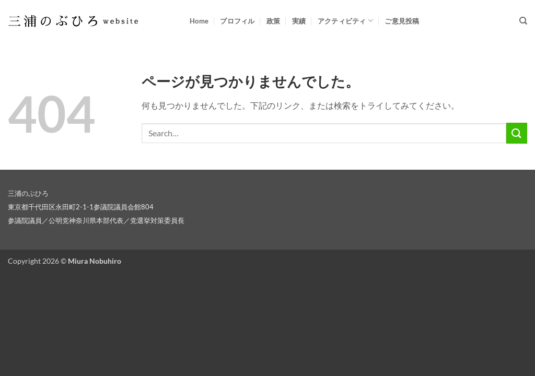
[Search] (523, 21)
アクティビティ (345, 21)
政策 (273, 21)
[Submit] (516, 133)
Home (199, 21)
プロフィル (237, 21)
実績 (299, 21)
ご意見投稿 (402, 21)
